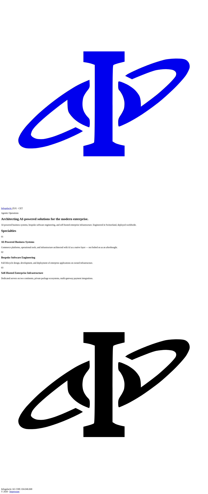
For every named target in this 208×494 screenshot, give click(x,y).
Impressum (14, 491)
